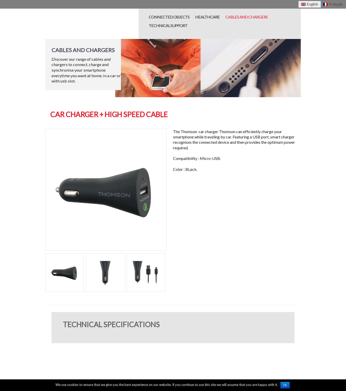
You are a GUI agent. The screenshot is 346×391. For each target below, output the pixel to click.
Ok (285, 385)
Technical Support (168, 25)
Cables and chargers (247, 16)
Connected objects (169, 16)
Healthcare (207, 16)
